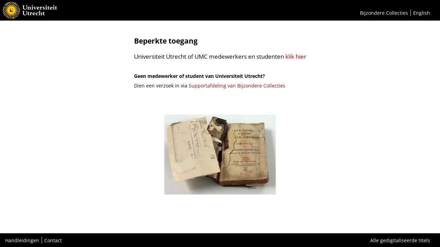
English (421, 13)
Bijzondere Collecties (384, 13)
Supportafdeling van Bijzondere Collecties (237, 85)
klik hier (295, 56)
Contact (53, 240)
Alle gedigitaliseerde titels (400, 240)
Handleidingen (22, 240)
